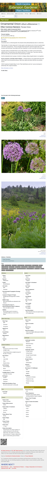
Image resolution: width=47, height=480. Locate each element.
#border (3, 270)
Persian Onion (26, 27)
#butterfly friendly (12, 268)
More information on (7, 68)
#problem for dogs (30, 268)
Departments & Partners (18, 466)
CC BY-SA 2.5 (43, 177)
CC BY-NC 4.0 (43, 252)
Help (26, 13)
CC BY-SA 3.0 (43, 135)
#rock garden (17, 267)
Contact (39, 13)
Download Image (42, 136)
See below (3, 39)
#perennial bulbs (28, 265)
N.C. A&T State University (17, 450)
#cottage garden (5, 267)
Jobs (11, 466)
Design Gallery (19, 13)
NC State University (5, 450)
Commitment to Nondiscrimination (12, 456)
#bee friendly (37, 268)
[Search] (7, 16)
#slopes (40, 265)
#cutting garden (31, 267)
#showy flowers (8, 265)
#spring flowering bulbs (21, 268)
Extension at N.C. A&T (6, 468)
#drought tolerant (21, 265)
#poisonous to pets (9, 270)
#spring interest (38, 267)
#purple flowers (35, 265)
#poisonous (14, 265)
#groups (42, 268)
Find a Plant (10, 13)
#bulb (3, 265)
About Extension (4, 466)
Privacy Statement (29, 456)
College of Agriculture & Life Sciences (33, 466)
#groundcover (11, 267)
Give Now (32, 13)
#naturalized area (5, 268)
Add (3, 98)
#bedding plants (24, 267)
